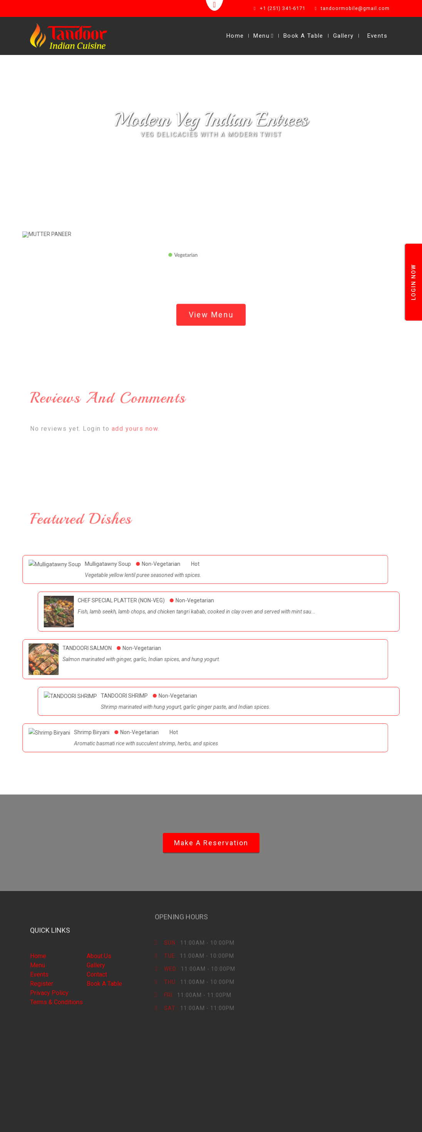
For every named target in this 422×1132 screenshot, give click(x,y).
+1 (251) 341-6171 (284, 8)
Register (41, 950)
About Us (83, 923)
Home (235, 36)
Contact (81, 941)
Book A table (88, 950)
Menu (263, 36)
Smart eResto (97, 1119)
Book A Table (303, 36)
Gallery (343, 36)
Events (377, 36)
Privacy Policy (49, 960)
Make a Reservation (211, 843)
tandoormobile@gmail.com (356, 8)
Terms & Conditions (56, 969)
